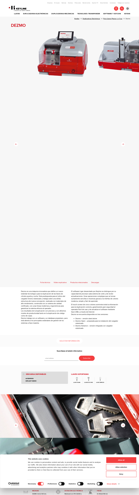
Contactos (113, 3)
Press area (78, 3)
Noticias (64, 3)
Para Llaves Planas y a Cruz (112, 19)
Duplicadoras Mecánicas (62, 14)
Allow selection (121, 474)
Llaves (17, 14)
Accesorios (29, 378)
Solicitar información (70, 341)
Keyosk (127, 14)
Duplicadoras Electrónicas (35, 14)
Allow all (121, 467)
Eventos (70, 3)
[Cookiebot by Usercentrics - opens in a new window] (13, 490)
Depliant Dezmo (31, 381)
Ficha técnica (45, 283)
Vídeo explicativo (60, 283)
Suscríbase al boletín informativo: (69, 351)
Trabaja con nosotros (124, 3)
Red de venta (86, 3)
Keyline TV (95, 3)
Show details (112, 491)
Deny (121, 481)
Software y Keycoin (112, 14)
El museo (57, 3)
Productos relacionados (79, 283)
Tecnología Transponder (88, 14)
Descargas (95, 283)
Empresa (49, 3)
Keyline (76, 19)
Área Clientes (104, 3)
